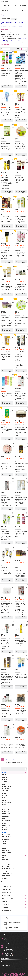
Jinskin (4, 843)
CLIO (3, 797)
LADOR (4, 848)
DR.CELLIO (5, 811)
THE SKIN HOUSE (7, 873)
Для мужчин (5, 904)
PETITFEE (5, 862)
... (17, 759)
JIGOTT (4, 841)
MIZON (4, 855)
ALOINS (4, 777)
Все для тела (5, 895)
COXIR (4, 804)
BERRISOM (5, 788)
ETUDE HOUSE (6, 825)
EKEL (4, 818)
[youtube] (7, 955)
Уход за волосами (7, 898)
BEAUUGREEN (6, 786)
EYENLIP (4, 830)
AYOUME (4, 781)
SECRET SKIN (6, 864)
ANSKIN (4, 779)
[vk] (5, 955)
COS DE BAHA (6, 802)
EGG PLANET (6, 816)
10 (21, 759)
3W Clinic (5, 775)
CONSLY (4, 800)
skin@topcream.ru (8, 947)
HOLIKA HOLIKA (7, 836)
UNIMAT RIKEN (6, 876)
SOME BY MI (5, 866)
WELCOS (5, 878)
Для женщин (5, 881)
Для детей (4, 907)
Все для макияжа (6, 892)
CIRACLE (5, 793)
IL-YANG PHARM (7, 839)
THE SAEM (5, 871)
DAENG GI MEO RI (7, 807)
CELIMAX (5, 791)
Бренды (3, 772)
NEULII (4, 857)
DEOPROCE (5, 809)
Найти (24, 10)
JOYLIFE (4, 846)
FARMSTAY (5, 832)
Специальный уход (7, 889)
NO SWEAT (5, 859)
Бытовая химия (6, 910)
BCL (3, 784)
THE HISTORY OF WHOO (9, 869)
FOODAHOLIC (6, 834)
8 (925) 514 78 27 (8, 5)
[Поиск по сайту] (10, 10)
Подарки (4, 901)
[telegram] (10, 955)
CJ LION (4, 795)
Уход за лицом (6, 884)
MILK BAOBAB (6, 853)
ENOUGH (5, 823)
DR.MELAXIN (6, 814)
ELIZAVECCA (6, 820)
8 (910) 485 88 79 (20, 5)
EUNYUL (4, 827)
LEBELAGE (5, 850)
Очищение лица (6, 887)
